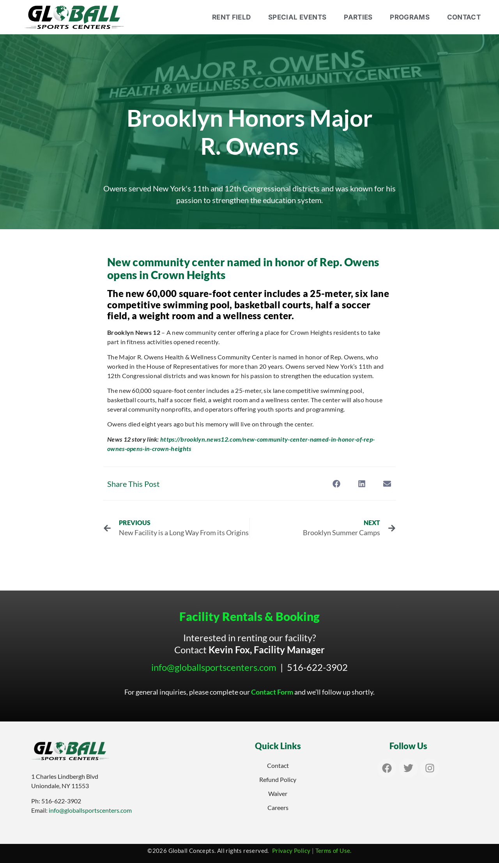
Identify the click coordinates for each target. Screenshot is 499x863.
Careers (277, 807)
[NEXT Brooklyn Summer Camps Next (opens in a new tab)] (323, 528)
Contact (464, 17)
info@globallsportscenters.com (213, 667)
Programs (409, 17)
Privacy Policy (291, 850)
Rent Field (231, 17)
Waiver (277, 793)
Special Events (297, 17)
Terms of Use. (333, 850)
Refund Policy (277, 779)
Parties (358, 17)
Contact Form (272, 692)
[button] (336, 483)
